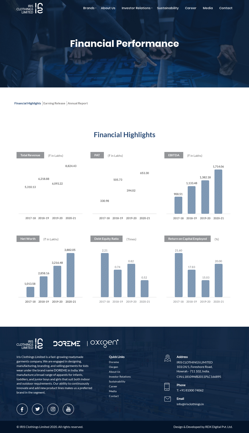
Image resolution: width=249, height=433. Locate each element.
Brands (89, 8)
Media (208, 8)
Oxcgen (113, 366)
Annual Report (78, 103)
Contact (225, 8)
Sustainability (168, 8)
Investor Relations (136, 8)
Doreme (114, 362)
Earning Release (54, 103)
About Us (108, 8)
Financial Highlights (27, 103)
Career (190, 8)
